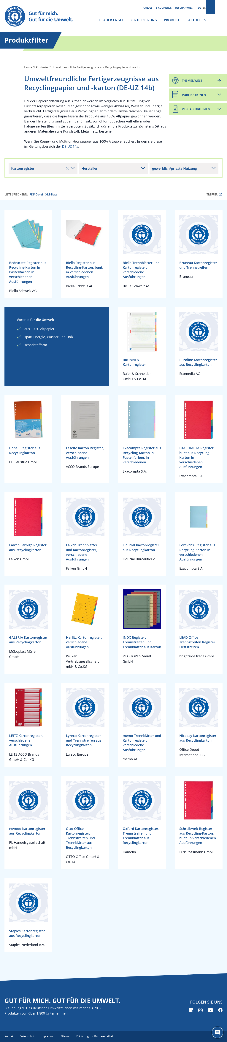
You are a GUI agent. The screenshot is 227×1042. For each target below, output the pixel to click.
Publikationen (194, 95)
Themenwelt (192, 81)
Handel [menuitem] (147, 7)
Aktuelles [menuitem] (197, 20)
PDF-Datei (36, 194)
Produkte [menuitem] (172, 20)
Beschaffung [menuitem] (184, 7)
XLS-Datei (51, 194)
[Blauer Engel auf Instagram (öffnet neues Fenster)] (200, 1010)
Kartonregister (40, 168)
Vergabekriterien (196, 109)
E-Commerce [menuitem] (164, 7)
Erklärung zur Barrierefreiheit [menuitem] (97, 1036)
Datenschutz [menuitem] (28, 1036)
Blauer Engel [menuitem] (111, 20)
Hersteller (90, 168)
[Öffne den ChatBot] (217, 1032)
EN (204, 7)
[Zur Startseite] (41, 16)
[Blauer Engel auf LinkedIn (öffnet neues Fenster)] (191, 1010)
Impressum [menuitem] (49, 1036)
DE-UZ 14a (70, 146)
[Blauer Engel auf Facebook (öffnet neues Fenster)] (220, 1010)
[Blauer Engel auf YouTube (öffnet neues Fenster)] (210, 1010)
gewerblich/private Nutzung (174, 168)
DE (199, 7)
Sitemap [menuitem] (68, 1036)
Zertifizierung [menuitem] (144, 20)
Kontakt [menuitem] (9, 1036)
